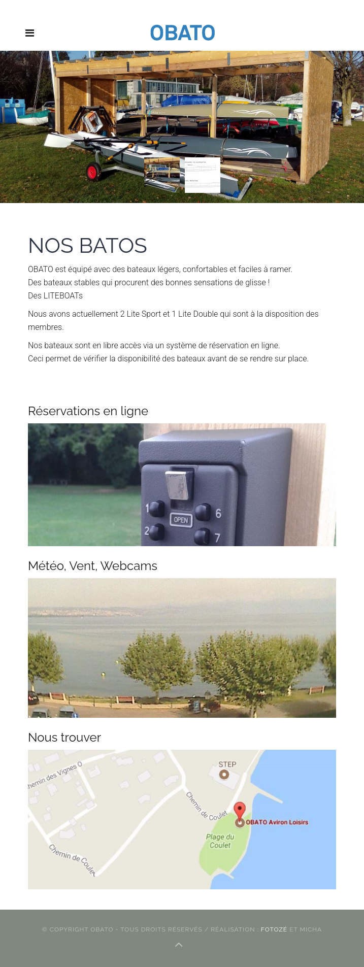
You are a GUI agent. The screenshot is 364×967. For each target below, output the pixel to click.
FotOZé (275, 929)
